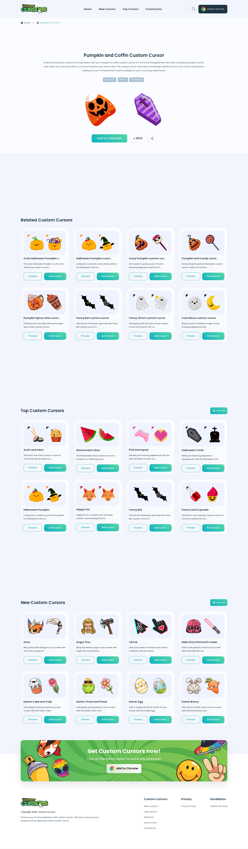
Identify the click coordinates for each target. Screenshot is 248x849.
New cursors (151, 806)
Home (88, 9)
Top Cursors (130, 9)
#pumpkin (109, 79)
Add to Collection (109, 139)
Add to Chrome (212, 9)
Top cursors (150, 812)
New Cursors (107, 9)
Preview (33, 276)
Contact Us (150, 828)
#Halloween (137, 79)
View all (219, 410)
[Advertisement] (124, 38)
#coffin (122, 79)
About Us (149, 817)
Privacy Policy (188, 806)
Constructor (154, 9)
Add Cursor (55, 276)
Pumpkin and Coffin (48, 23)
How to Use (150, 823)
